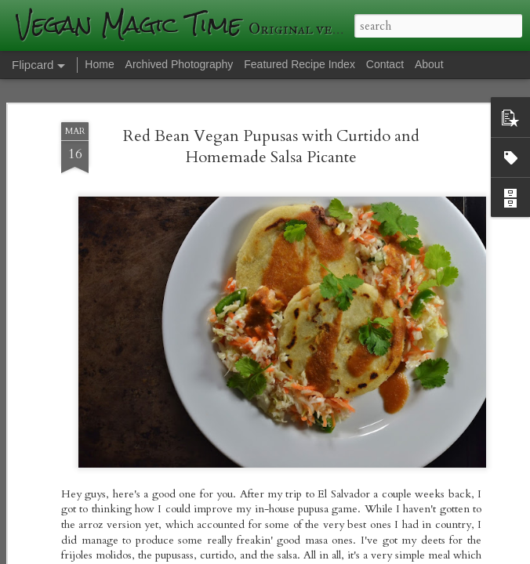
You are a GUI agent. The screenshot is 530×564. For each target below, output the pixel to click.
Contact (385, 64)
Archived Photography (179, 64)
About (429, 64)
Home (99, 64)
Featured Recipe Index (299, 64)
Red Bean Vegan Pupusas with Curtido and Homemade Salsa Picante (271, 146)
